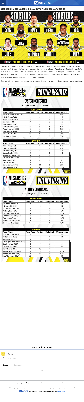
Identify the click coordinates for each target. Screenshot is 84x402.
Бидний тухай (20, 383)
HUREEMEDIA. (61, 391)
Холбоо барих (64, 383)
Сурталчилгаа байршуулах (49, 383)
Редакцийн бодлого (32, 383)
